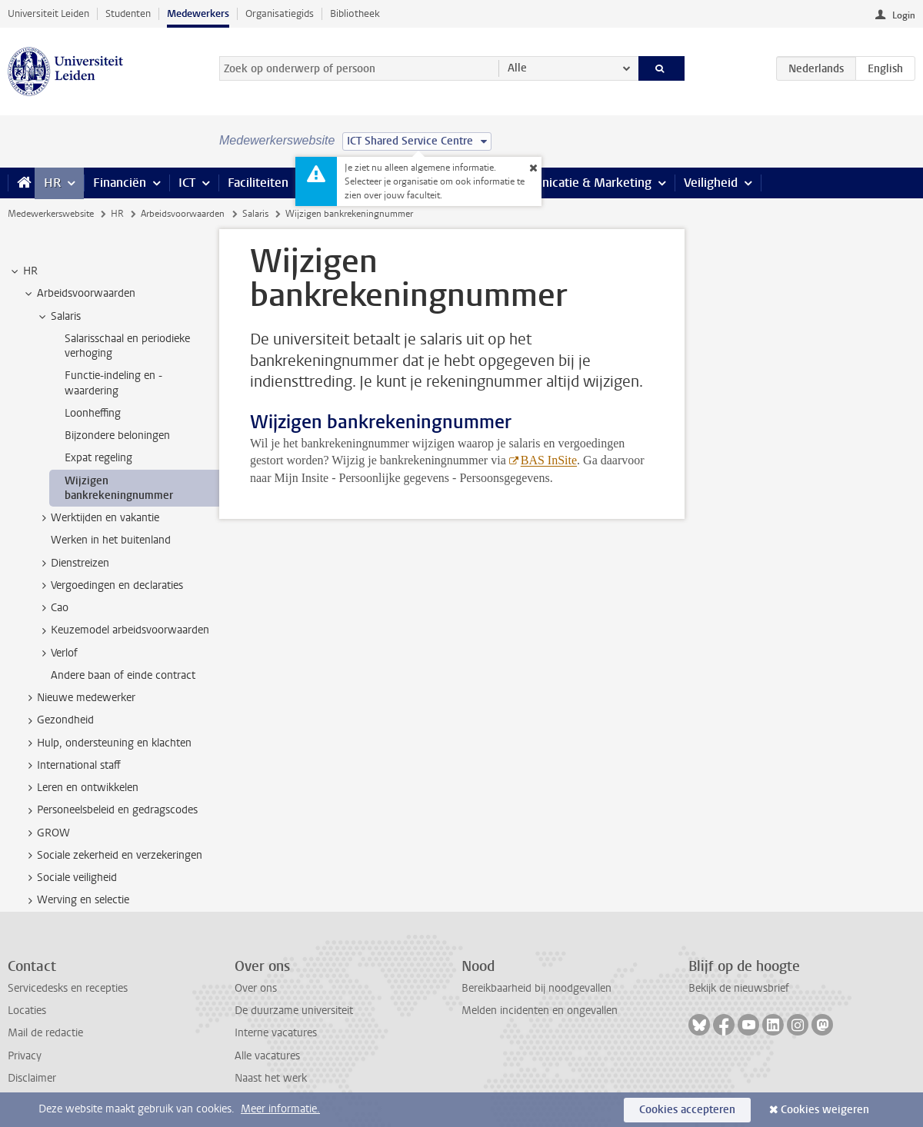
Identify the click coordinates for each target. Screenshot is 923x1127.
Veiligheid (711, 183)
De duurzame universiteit (294, 1010)
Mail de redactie (45, 1033)
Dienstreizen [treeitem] (72, 563)
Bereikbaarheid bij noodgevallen (536, 988)
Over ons (256, 988)
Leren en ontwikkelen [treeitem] (80, 788)
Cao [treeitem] (52, 608)
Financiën (119, 183)
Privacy (25, 1056)
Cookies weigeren (825, 1109)
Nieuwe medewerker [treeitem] (78, 698)
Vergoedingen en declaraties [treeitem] (109, 585)
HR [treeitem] (23, 271)
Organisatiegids (279, 13)
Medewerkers (198, 13)
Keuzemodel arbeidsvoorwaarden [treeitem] (122, 630)
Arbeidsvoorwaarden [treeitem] (78, 293)
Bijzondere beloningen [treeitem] (117, 435)
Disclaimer (32, 1078)
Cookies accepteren (687, 1109)
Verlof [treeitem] (57, 653)
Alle (517, 68)
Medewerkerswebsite (51, 214)
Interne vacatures (276, 1033)
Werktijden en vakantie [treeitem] (97, 518)
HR (52, 183)
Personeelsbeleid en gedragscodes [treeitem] (110, 810)
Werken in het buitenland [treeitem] (111, 540)
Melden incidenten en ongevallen (540, 1010)
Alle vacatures (267, 1056)
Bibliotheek (355, 13)
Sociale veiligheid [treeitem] (69, 878)
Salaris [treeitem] (58, 316)
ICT (186, 183)
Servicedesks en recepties (68, 988)
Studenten (128, 13)
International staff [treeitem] (71, 765)
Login (903, 15)
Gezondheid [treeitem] (58, 720)
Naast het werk (271, 1078)
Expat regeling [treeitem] (98, 457)
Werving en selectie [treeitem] (75, 900)
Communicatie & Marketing (576, 183)
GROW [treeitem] (46, 833)
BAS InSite (549, 460)
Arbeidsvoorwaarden (183, 214)
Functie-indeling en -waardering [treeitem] (113, 382)
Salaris (255, 214)
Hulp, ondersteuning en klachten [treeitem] (107, 743)
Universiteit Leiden (48, 13)
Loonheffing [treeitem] (93, 413)
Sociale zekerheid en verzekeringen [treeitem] (112, 855)
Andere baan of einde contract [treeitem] (123, 675)
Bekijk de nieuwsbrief (738, 988)
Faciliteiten (258, 183)
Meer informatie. (280, 1109)
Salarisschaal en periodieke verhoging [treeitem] (127, 346)
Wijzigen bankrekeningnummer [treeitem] (119, 488)
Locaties (27, 1010)
